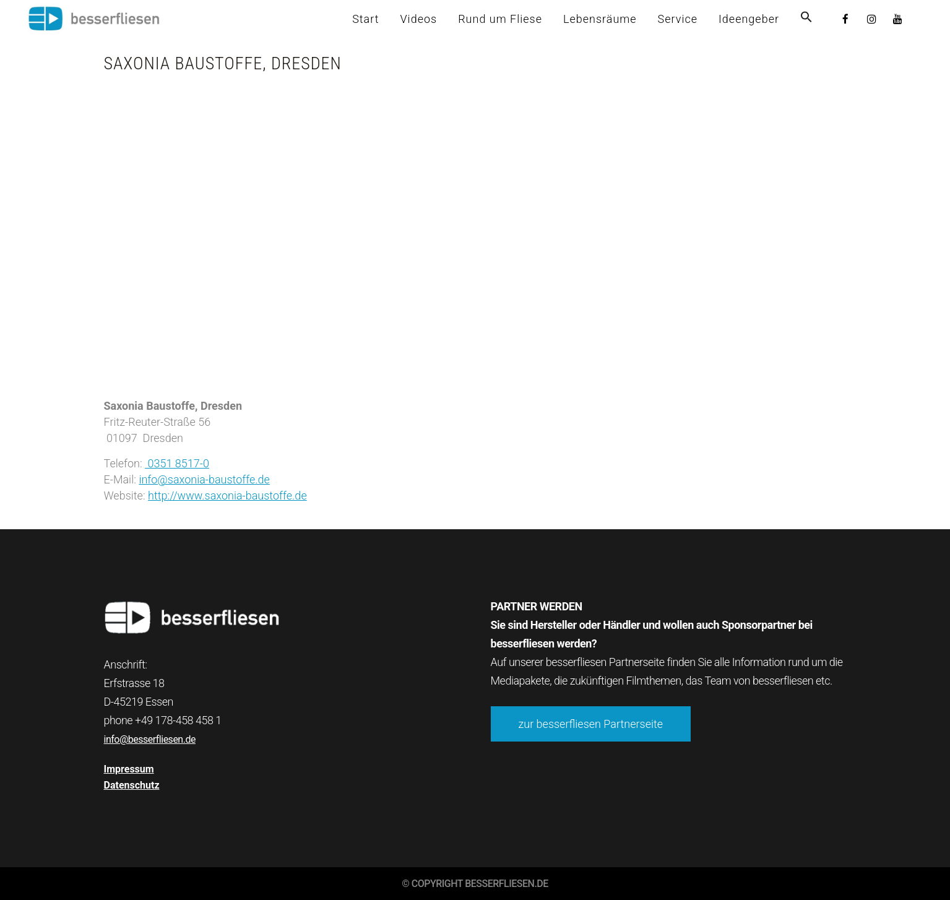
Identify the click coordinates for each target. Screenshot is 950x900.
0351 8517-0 (177, 463)
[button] (806, 19)
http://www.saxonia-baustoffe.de (227, 495)
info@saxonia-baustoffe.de (204, 479)
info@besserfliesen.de (150, 739)
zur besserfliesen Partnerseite (591, 723)
